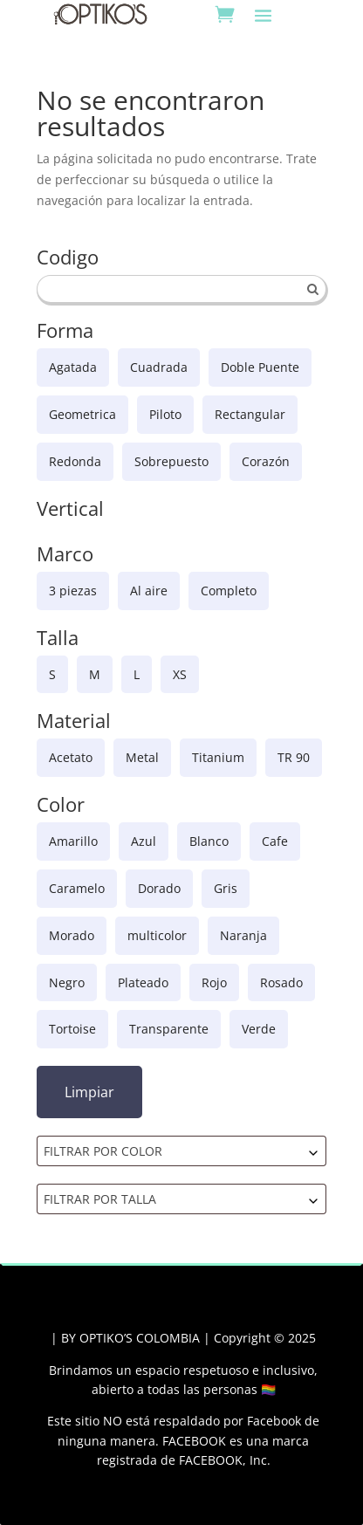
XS (180, 674)
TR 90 (293, 757)
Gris (225, 888)
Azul (143, 841)
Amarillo (73, 841)
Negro (67, 982)
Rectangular (250, 414)
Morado (71, 935)
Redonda (75, 461)
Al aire (149, 590)
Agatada (73, 367)
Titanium (218, 757)
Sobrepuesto (171, 461)
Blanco (209, 841)
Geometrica (82, 414)
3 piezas (73, 590)
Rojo (214, 982)
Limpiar (89, 1092)
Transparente (169, 1028)
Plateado (143, 982)
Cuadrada (159, 367)
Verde (259, 1028)
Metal (142, 757)
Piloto (165, 414)
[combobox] (182, 1151)
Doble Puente (260, 367)
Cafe (275, 841)
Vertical (70, 509)
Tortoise (72, 1028)
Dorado (159, 888)
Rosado (281, 982)
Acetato (70, 757)
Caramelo (77, 888)
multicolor (157, 935)
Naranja (243, 935)
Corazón (266, 461)
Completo (229, 590)
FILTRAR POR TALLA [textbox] (100, 1199)
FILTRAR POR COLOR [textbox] (103, 1151)
